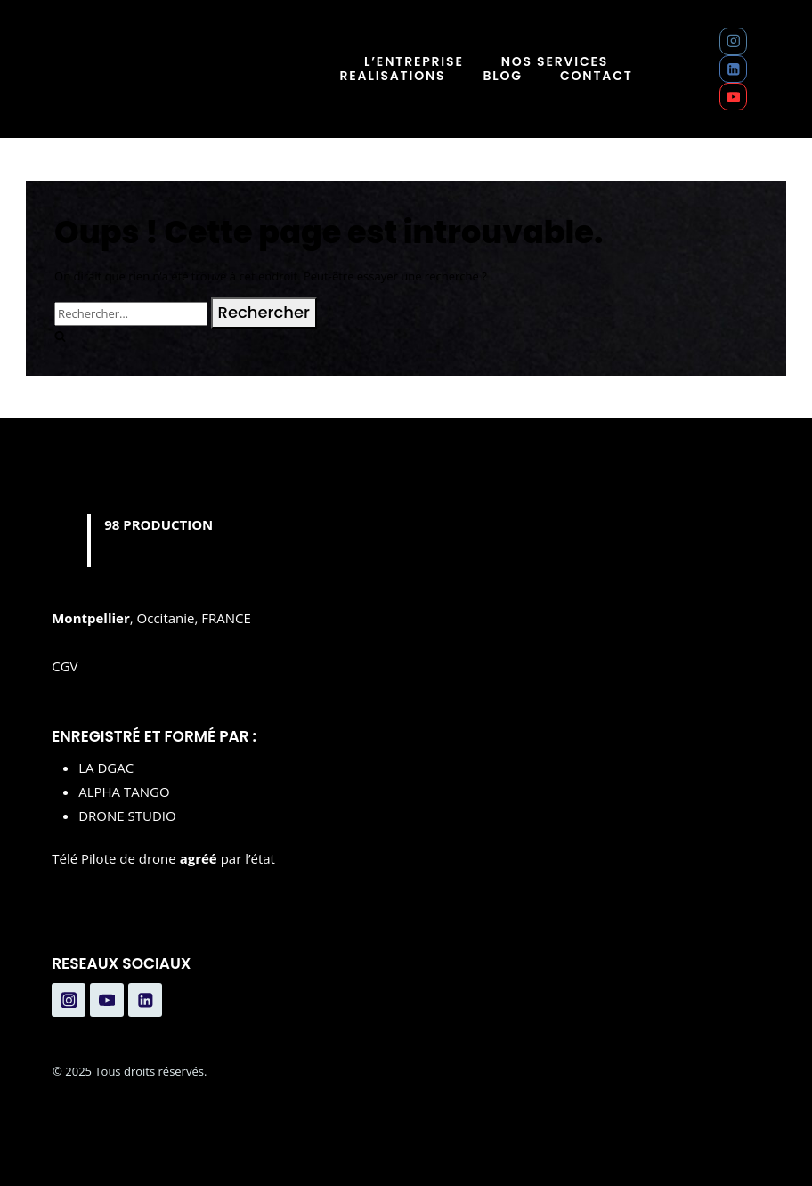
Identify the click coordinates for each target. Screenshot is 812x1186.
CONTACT (596, 76)
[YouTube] (733, 96)
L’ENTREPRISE (414, 61)
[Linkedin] (733, 69)
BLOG (502, 76)
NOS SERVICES (555, 61)
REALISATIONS (393, 76)
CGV (64, 666)
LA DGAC (106, 767)
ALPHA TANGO (123, 791)
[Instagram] (733, 41)
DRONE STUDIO (127, 816)
